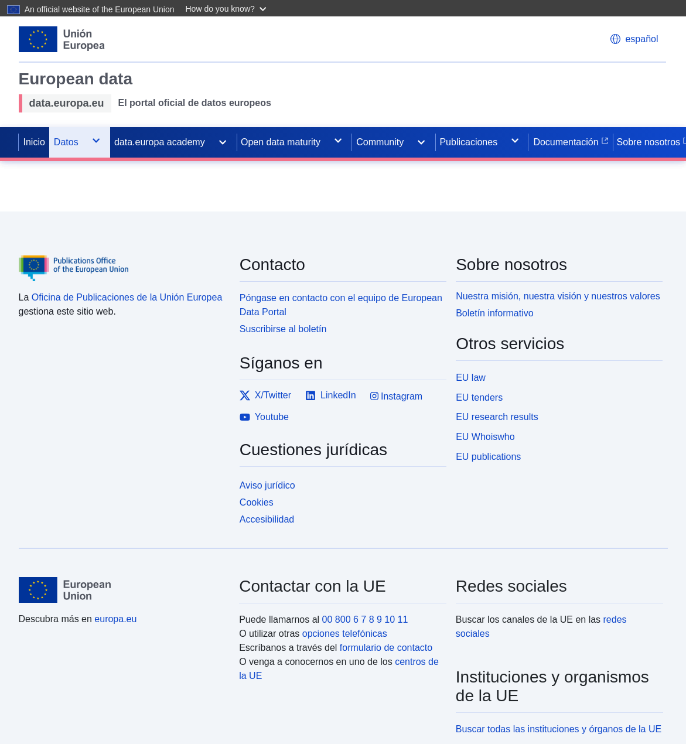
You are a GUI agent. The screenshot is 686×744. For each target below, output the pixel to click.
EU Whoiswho (485, 437)
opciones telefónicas (344, 634)
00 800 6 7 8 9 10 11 (365, 619)
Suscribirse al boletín (283, 329)
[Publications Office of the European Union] (122, 259)
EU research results (497, 417)
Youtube (264, 417)
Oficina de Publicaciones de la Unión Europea (127, 297)
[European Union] (122, 590)
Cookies (257, 502)
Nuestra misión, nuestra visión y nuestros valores (558, 296)
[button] (227, 8)
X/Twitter (265, 395)
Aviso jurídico (267, 485)
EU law (471, 378)
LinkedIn (330, 395)
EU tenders (479, 397)
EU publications (488, 457)
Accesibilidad (267, 519)
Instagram (396, 396)
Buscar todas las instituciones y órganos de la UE (558, 729)
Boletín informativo (495, 313)
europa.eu (115, 619)
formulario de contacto (386, 648)
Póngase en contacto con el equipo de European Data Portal (341, 305)
